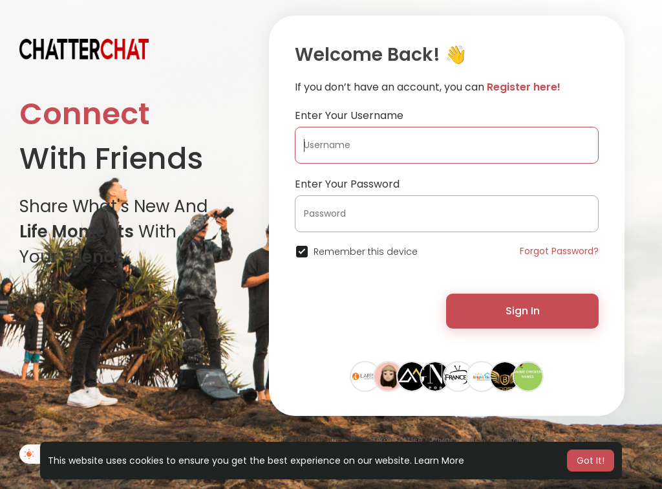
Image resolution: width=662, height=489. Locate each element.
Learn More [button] (439, 460)
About (558, 440)
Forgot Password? (559, 250)
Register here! (524, 87)
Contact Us (515, 440)
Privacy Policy (457, 440)
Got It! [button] (590, 460)
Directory (594, 440)
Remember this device (366, 251)
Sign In (523, 310)
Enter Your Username (349, 115)
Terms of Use (397, 440)
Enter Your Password (347, 184)
